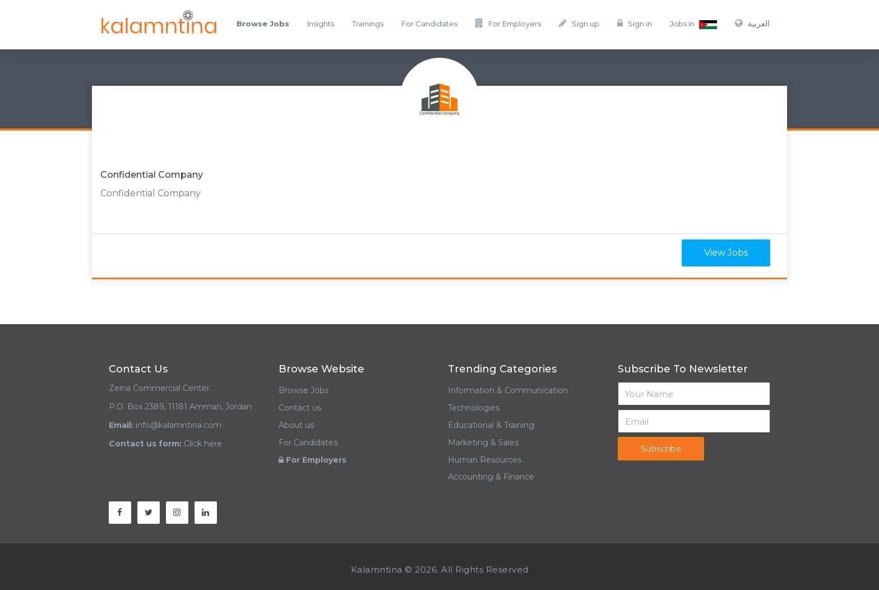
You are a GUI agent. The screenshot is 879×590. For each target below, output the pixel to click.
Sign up (579, 23)
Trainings (367, 23)
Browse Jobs (304, 390)
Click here (203, 444)
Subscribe (661, 449)
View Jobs (726, 252)
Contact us (300, 408)
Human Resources (484, 460)
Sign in (634, 23)
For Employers (508, 23)
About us (296, 425)
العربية (752, 24)
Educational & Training (491, 425)
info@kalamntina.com (178, 425)
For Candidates (429, 23)
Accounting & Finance (491, 477)
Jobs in (693, 24)
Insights (320, 23)
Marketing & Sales (483, 442)
